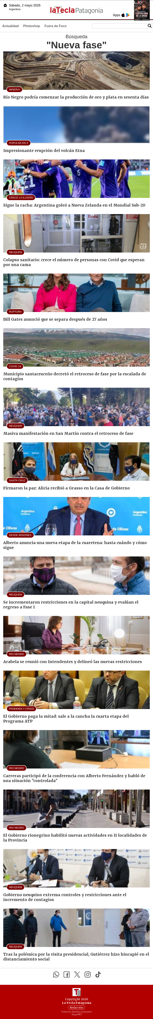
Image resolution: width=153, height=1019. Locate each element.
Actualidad (10, 26)
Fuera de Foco (55, 26)
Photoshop (31, 26)
